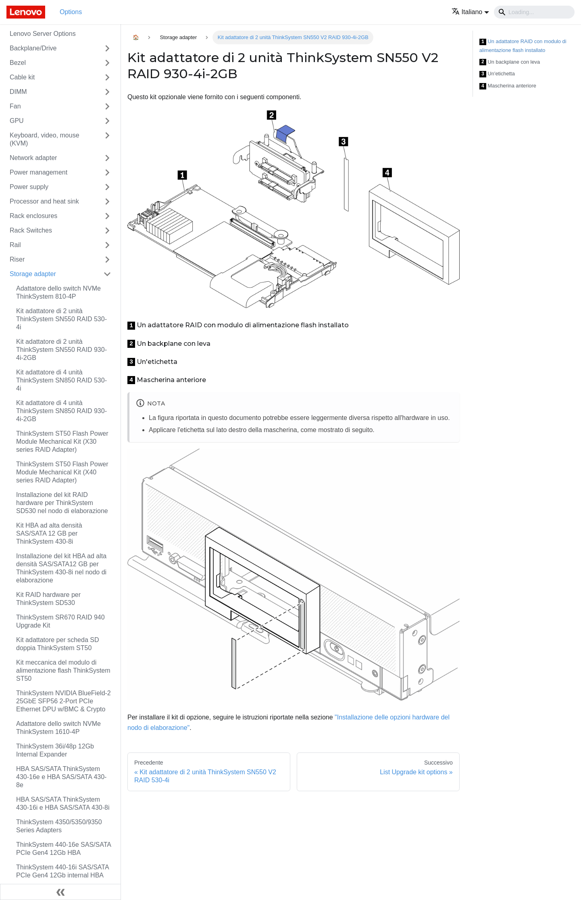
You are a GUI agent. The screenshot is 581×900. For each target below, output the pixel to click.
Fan (15, 106)
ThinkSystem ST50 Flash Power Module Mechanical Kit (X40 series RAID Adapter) (62, 472)
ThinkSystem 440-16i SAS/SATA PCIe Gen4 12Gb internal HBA (62, 871)
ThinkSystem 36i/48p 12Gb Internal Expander (55, 750)
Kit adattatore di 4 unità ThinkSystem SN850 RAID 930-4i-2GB (61, 410)
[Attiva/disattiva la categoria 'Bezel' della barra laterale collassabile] (107, 62)
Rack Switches (31, 230)
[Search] (534, 12)
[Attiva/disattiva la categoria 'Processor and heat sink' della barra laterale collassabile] (107, 201)
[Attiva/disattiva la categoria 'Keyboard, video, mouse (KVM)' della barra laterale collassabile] (107, 139)
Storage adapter (33, 273)
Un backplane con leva (509, 62)
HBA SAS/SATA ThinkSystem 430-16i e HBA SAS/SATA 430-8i (63, 803)
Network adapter (33, 157)
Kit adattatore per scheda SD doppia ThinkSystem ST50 (57, 643)
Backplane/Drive (33, 48)
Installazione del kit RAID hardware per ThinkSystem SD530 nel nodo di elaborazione (62, 502)
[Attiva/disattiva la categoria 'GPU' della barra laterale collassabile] (107, 120)
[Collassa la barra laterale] (60, 892)
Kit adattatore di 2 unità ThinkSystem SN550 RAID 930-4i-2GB (61, 349)
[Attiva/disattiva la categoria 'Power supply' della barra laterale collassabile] (107, 187)
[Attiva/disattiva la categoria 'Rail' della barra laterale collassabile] (107, 245)
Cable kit (22, 77)
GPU (17, 120)
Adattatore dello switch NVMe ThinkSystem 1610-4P (58, 727)
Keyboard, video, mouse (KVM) (44, 139)
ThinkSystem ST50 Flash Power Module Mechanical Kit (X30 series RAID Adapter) (62, 441)
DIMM (18, 91)
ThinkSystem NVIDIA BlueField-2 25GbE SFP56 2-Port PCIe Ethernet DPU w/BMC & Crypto (63, 701)
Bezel (18, 62)
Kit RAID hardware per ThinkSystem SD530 (48, 598)
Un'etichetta (497, 74)
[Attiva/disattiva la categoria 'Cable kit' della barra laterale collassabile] (107, 77)
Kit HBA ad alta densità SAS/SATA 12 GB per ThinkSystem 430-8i (49, 533)
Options (71, 11)
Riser (17, 259)
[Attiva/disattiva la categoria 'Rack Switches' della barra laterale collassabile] (107, 230)
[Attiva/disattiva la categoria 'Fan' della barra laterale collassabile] (107, 106)
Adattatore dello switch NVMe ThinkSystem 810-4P (58, 292)
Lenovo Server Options (43, 33)
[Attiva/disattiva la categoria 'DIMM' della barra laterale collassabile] (107, 91)
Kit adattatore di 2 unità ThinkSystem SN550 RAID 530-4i (61, 319)
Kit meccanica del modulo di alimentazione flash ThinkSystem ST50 (63, 670)
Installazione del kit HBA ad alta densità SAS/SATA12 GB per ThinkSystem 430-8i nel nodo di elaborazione (61, 568)
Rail (15, 244)
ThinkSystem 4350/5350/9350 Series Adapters (59, 826)
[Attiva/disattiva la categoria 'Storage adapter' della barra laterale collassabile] (107, 274)
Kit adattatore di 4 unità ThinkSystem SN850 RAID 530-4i (61, 380)
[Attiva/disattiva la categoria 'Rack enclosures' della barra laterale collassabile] (107, 216)
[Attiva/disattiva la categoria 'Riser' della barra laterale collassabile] (107, 259)
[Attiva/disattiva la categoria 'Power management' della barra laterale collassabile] (107, 172)
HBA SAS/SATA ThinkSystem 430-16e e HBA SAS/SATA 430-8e (61, 776)
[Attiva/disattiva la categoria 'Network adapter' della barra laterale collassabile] (107, 158)
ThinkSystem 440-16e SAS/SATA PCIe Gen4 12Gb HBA (63, 848)
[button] (470, 11)
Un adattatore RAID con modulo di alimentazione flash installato (522, 45)
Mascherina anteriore (507, 86)
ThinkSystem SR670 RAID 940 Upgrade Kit (60, 621)
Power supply (29, 186)
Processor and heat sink (44, 201)
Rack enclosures (33, 215)
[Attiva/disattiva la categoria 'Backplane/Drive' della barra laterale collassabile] (107, 48)
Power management (38, 172)
